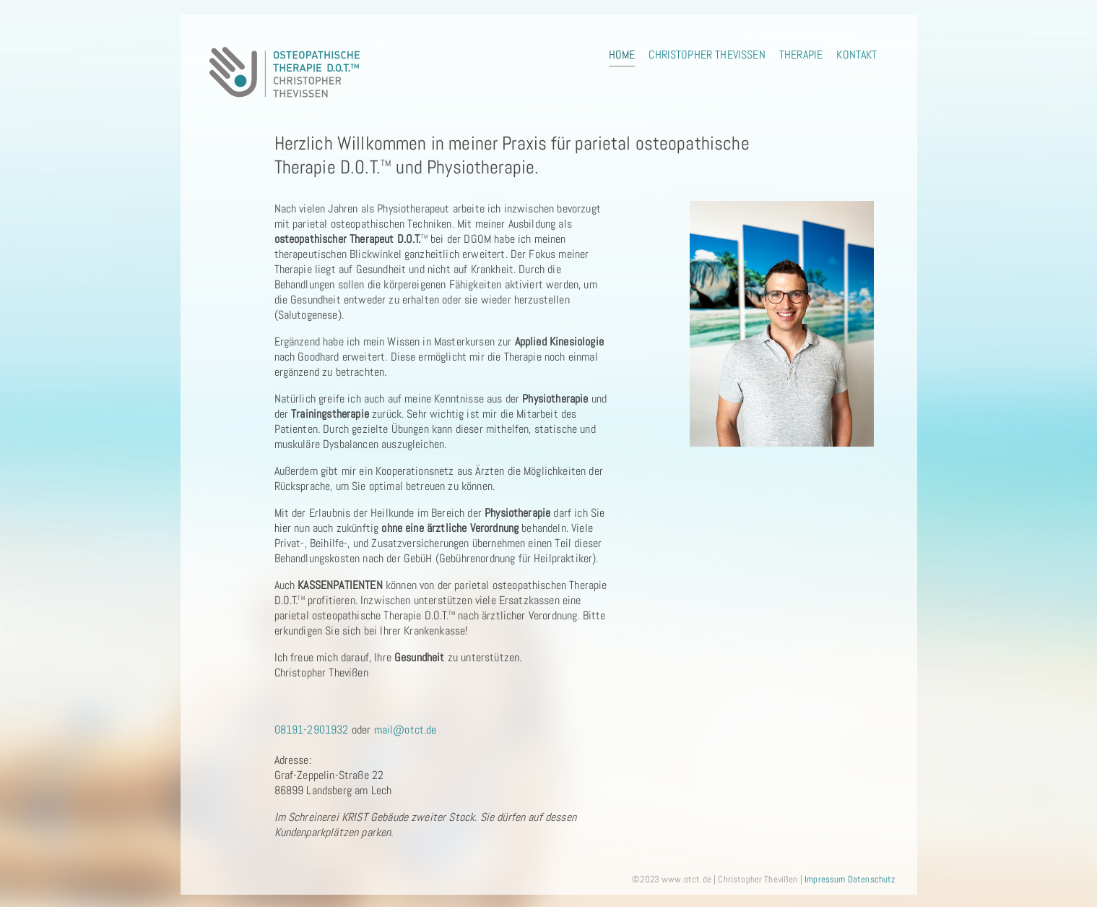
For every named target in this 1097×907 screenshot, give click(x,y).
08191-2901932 (311, 729)
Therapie (801, 54)
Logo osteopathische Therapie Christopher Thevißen (285, 72)
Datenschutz (872, 879)
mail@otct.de (405, 729)
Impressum (825, 879)
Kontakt (856, 54)
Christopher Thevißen (707, 54)
